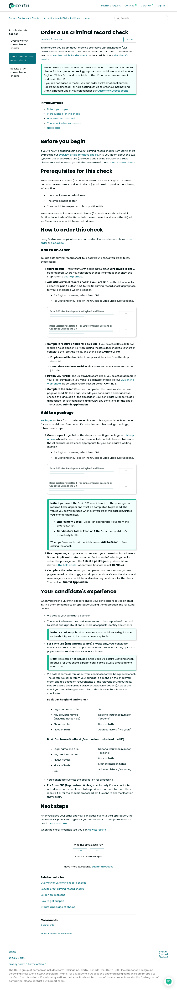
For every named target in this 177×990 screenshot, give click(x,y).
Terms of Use (37, 964)
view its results (97, 829)
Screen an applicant (53, 894)
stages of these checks (120, 162)
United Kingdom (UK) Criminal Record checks (66, 18)
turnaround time (57, 823)
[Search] (141, 18)
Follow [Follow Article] (130, 39)
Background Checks (28, 18)
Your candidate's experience (64, 123)
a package (57, 243)
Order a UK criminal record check (21, 58)
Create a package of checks (58, 907)
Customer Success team (112, 90)
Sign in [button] (161, 5)
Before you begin (57, 109)
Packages (46, 420)
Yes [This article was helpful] (80, 850)
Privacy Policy (18, 964)
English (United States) (163, 955)
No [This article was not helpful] (97, 850)
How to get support (52, 901)
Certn (12, 18)
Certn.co (131, 5)
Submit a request (111, 5)
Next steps (53, 127)
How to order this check (61, 118)
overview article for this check (69, 55)
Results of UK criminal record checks (19, 72)
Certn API (147, 5)
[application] (168, 981)
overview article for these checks (78, 154)
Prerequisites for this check (63, 113)
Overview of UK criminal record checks (19, 44)
